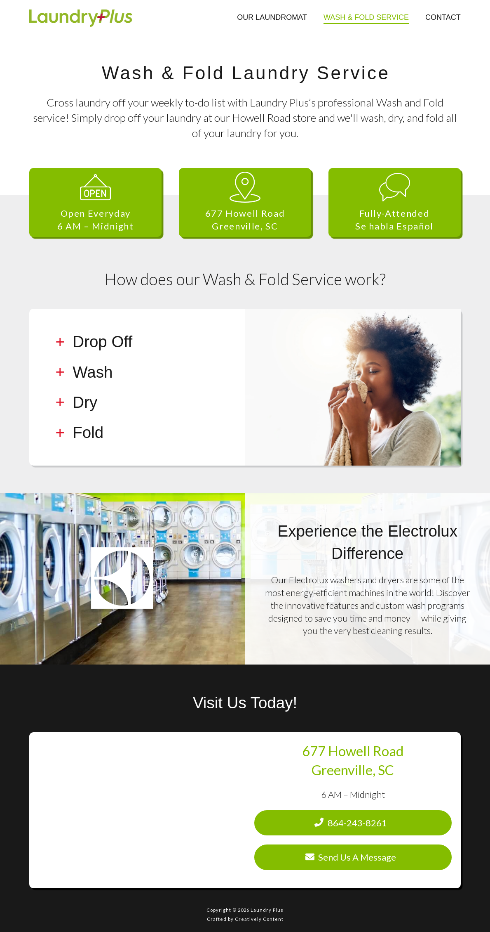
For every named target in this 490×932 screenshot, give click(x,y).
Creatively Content (259, 919)
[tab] (137, 342)
